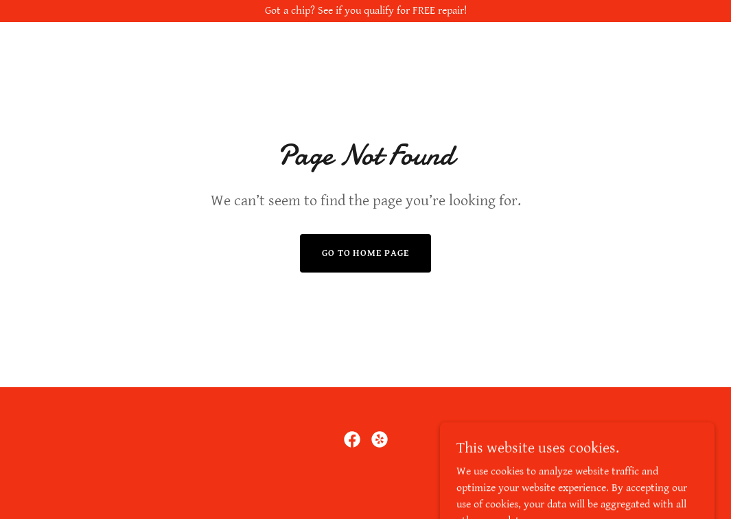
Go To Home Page (366, 253)
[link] (352, 439)
